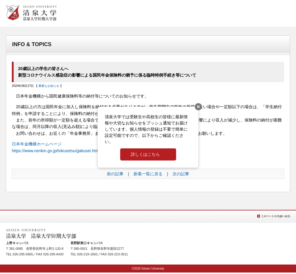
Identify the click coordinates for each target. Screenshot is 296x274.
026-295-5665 (23, 254)
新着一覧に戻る (148, 173)
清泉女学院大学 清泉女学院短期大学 (31, 13)
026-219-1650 (87, 254)
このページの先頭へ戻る (273, 216)
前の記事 (115, 173)
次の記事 (181, 173)
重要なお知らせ (48, 85)
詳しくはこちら (145, 154)
